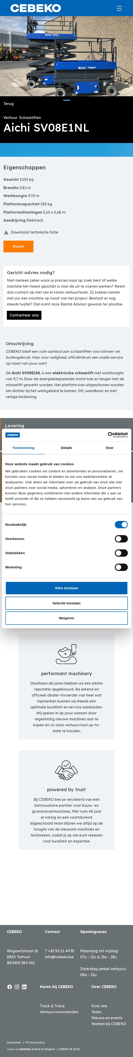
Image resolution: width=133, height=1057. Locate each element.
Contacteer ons (24, 315)
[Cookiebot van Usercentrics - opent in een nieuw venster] (108, 435)
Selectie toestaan (66, 603)
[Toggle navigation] (117, 8)
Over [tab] (110, 448)
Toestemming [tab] (23, 448)
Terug (8, 103)
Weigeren (66, 618)
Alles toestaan (66, 588)
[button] (66, 100)
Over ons (99, 1006)
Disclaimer (14, 1042)
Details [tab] (66, 448)
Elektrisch (34, 220)
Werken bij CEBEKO (108, 1023)
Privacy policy (35, 1042)
